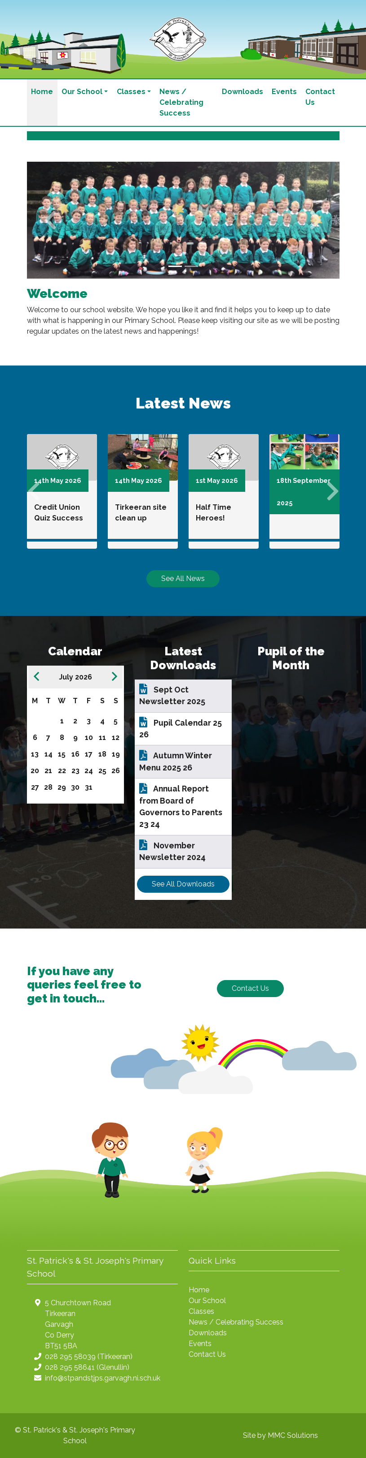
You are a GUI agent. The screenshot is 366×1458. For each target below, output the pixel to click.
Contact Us (320, 97)
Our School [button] (82, 91)
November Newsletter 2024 (172, 851)
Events (284, 91)
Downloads (242, 91)
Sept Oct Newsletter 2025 (172, 695)
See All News (183, 578)
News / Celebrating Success (181, 102)
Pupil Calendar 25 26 (180, 728)
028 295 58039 (70, 1356)
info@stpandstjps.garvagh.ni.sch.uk (102, 1378)
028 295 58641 (70, 1367)
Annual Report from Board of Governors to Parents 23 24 (180, 806)
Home (42, 91)
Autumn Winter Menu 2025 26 (175, 761)
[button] (50, 220)
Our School (207, 1300)
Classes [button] (131, 91)
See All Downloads (183, 884)
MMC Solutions (293, 1435)
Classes (201, 1311)
